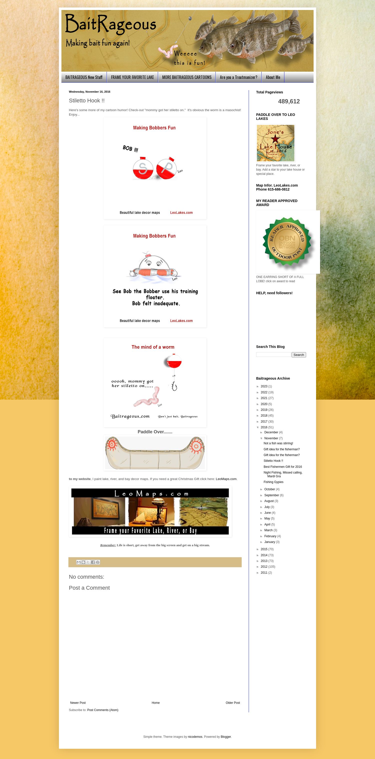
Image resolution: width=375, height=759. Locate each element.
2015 (264, 549)
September (272, 495)
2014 (264, 555)
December (271, 432)
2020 (264, 404)
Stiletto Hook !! (273, 461)
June (268, 512)
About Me (273, 77)
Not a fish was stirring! (278, 443)
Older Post (233, 703)
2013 (264, 561)
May (267, 518)
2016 (264, 427)
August (269, 501)
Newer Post (78, 703)
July (267, 507)
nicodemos (195, 737)
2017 (264, 421)
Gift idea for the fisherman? (282, 449)
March (269, 530)
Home (156, 703)
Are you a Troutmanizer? (238, 77)
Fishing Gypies (273, 482)
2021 (264, 398)
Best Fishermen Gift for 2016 (283, 467)
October (270, 489)
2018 (264, 415)
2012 (264, 566)
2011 (264, 572)
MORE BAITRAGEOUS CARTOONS (186, 77)
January (270, 542)
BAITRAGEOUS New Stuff (84, 77)
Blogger (226, 737)
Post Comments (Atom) (102, 710)
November (271, 438)
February (270, 536)
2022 (264, 392)
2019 (264, 410)
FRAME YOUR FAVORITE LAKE (132, 77)
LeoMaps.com (226, 479)
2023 (264, 386)
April (267, 524)
